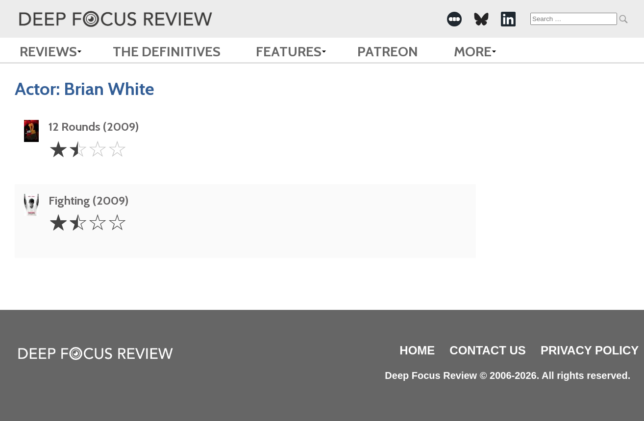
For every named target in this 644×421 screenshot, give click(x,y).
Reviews (48, 51)
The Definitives (167, 51)
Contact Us (487, 350)
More (473, 51)
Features (289, 51)
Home (417, 350)
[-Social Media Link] (454, 19)
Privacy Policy (590, 350)
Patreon (387, 51)
